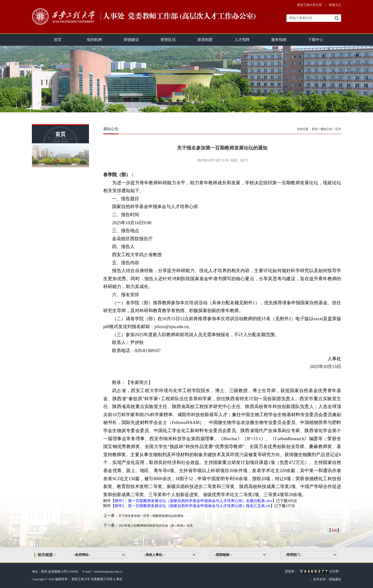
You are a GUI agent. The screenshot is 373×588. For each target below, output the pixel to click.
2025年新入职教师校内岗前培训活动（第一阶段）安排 (155, 525)
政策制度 (205, 40)
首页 (57, 40)
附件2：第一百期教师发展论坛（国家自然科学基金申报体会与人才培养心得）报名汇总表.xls (192, 506)
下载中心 (315, 40)
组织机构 (94, 40)
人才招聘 (242, 40)
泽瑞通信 (335, 579)
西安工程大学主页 (309, 5)
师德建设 (131, 40)
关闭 (334, 530)
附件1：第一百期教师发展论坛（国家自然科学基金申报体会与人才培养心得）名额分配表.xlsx (193, 501)
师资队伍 (168, 40)
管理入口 (335, 5)
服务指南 (278, 40)
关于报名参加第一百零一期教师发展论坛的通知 (150, 516)
